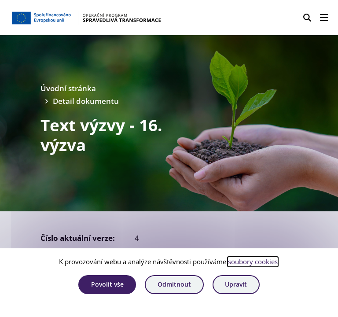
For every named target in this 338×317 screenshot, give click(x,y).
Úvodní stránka (68, 88)
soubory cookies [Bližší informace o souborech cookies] (253, 261)
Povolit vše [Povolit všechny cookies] (107, 284)
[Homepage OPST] (86, 17)
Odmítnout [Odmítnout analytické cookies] (174, 284)
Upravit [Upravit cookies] (236, 284)
